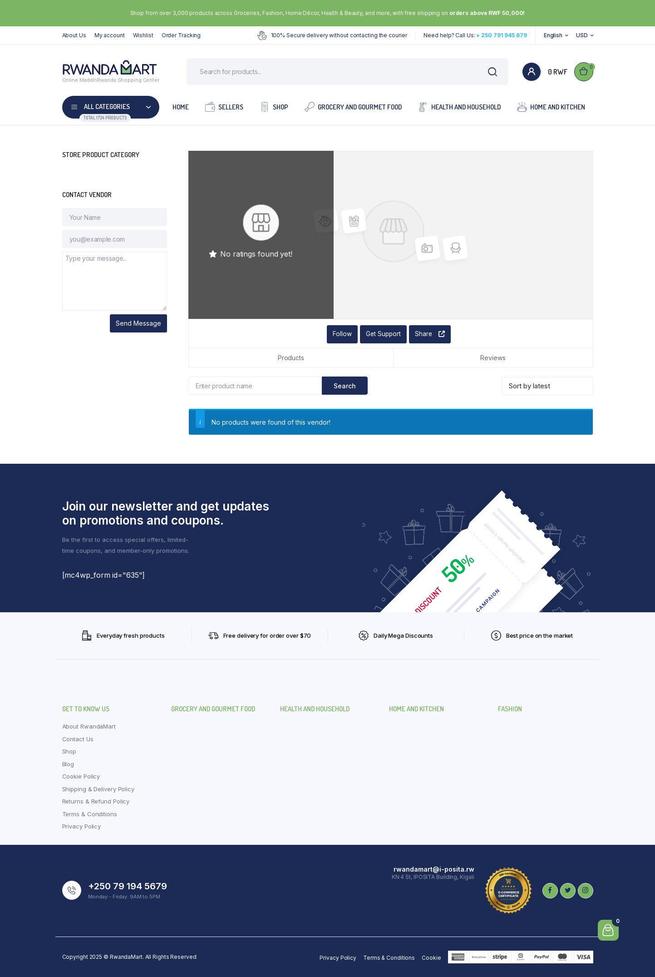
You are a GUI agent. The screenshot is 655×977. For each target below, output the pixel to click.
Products (291, 358)
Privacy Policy (81, 826)
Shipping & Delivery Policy (98, 789)
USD (582, 35)
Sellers (224, 107)
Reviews (492, 358)
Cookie (431, 957)
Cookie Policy (81, 776)
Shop (274, 107)
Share (430, 334)
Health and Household (459, 107)
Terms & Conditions (89, 814)
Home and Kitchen (551, 107)
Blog (68, 764)
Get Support (382, 334)
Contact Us (78, 739)
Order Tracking (181, 35)
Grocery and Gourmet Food (353, 107)
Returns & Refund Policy (96, 801)
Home (180, 107)
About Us (74, 35)
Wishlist (143, 35)
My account (109, 35)
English (553, 35)
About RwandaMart (89, 726)
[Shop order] (547, 386)
